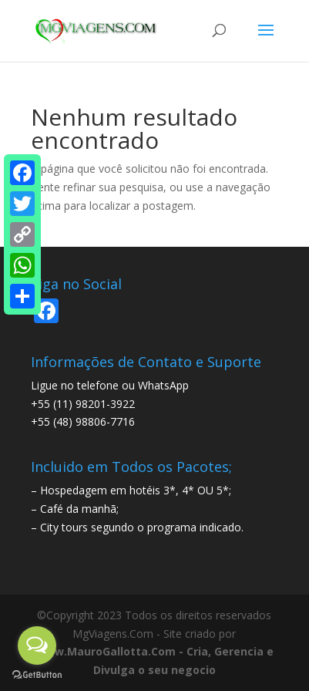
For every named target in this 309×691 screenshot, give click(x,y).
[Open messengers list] (37, 645)
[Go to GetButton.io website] (37, 675)
